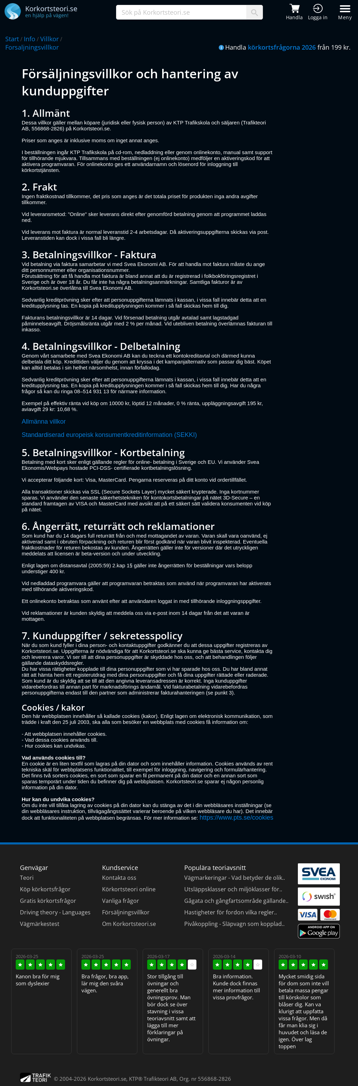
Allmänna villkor (44, 421)
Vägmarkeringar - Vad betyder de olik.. (234, 878)
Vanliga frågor (120, 901)
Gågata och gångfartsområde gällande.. (236, 901)
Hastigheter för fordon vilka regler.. (230, 912)
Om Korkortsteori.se (129, 924)
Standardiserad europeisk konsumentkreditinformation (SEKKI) (109, 434)
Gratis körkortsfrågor (48, 901)
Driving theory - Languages (55, 912)
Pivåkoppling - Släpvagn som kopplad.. (234, 924)
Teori (27, 878)
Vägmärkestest (39, 924)
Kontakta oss (119, 878)
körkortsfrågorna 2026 (282, 47)
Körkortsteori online (129, 889)
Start (12, 39)
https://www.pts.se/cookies (236, 817)
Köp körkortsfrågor (45, 889)
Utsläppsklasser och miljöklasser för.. (233, 889)
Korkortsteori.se (107, 1078)
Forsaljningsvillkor (32, 47)
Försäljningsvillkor (126, 912)
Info (29, 39)
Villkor (49, 39)
